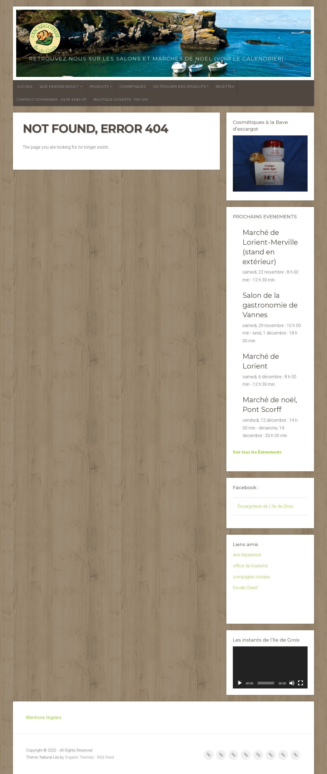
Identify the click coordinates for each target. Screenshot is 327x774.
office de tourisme (250, 565)
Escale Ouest (245, 587)
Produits (99, 86)
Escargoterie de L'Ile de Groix (266, 506)
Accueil (25, 86)
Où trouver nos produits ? (181, 86)
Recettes (225, 86)
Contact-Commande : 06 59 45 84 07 (51, 99)
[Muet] (292, 683)
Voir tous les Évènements (257, 452)
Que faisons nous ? (59, 86)
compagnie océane (251, 576)
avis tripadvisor (247, 554)
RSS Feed (105, 757)
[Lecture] (240, 683)
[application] (270, 667)
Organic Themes (79, 757)
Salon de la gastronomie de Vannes (270, 305)
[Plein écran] (300, 683)
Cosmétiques (133, 86)
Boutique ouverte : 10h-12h (121, 99)
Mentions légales (44, 717)
